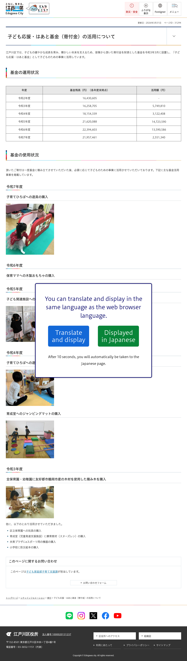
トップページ (12, 598)
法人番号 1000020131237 (56, 634)
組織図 (147, 636)
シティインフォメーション (32, 598)
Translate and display (68, 336)
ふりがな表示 (146, 11)
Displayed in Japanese (118, 336)
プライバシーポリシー (137, 645)
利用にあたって (104, 645)
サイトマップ (163, 645)
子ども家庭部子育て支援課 (42, 571)
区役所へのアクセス (109, 636)
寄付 (49, 598)
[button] (160, 9)
